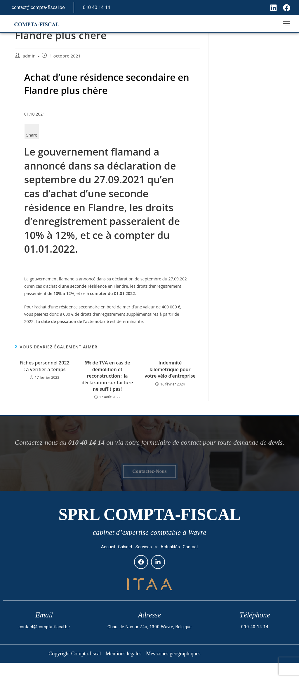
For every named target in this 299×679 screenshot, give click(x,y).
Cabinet (121, 563)
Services (147, 563)
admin (29, 56)
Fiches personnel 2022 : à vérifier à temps (44, 365)
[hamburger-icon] (286, 24)
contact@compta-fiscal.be (38, 7)
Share (31, 135)
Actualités (174, 563)
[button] (146, 563)
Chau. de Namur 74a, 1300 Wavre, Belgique (149, 644)
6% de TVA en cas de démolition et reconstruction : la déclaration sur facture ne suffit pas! (107, 375)
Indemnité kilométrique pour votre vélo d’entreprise (170, 369)
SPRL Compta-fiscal (149, 528)
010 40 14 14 (96, 7)
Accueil (100, 563)
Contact (198, 563)
